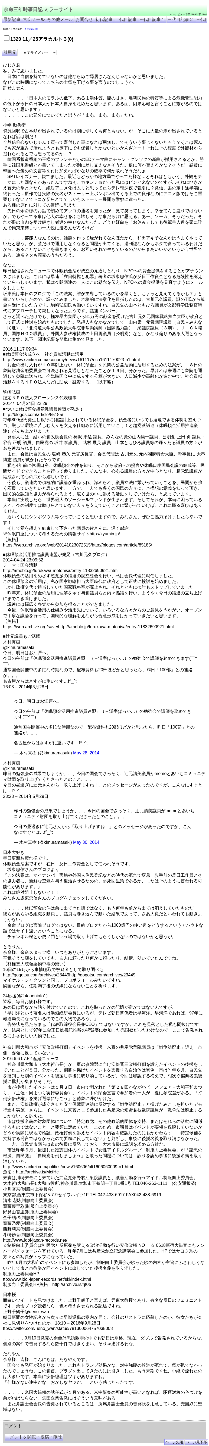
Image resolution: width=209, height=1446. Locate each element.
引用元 (9, 52)
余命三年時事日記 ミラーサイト (38, 9)
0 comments (31, 29)
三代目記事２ (181, 19)
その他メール (60, 19)
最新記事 (12, 19)
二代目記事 (126, 19)
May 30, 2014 (86, 842)
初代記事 (104, 19)
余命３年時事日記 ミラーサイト (58, 1418)
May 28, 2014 (86, 753)
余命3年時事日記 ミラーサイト (94, 1418)
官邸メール (34, 19)
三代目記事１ (152, 19)
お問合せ (84, 19)
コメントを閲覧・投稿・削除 (34, 1437)
